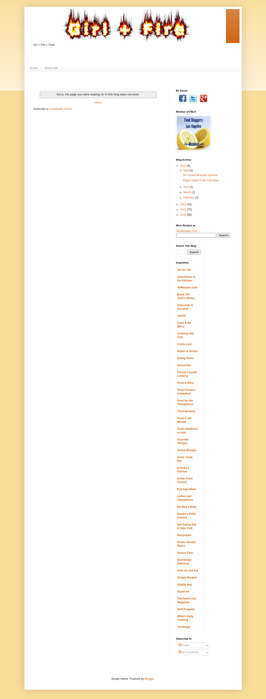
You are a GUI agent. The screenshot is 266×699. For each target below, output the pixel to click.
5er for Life (184, 269)
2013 (183, 165)
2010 (183, 214)
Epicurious (184, 365)
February (189, 197)
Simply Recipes (187, 577)
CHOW (181, 315)
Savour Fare (185, 552)
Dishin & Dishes (187, 351)
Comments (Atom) (61, 109)
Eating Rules (185, 358)
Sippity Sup (184, 584)
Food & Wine (185, 383)
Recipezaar (184, 535)
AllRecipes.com (187, 287)
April (186, 187)
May (186, 170)
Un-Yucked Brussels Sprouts (200, 175)
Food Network (186, 411)
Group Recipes (187, 450)
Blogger (149, 678)
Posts (184, 645)
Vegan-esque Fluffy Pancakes (201, 180)
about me (51, 68)
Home (97, 102)
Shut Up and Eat (187, 570)
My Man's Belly (187, 506)
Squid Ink (183, 591)
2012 (183, 204)
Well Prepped (185, 609)
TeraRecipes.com (186, 231)
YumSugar (184, 627)
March (187, 192)
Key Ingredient (186, 489)
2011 (183, 209)
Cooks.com (184, 344)
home (34, 68)
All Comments (189, 652)
